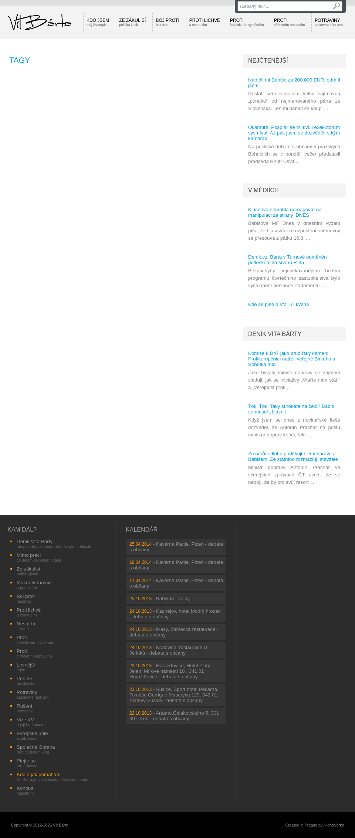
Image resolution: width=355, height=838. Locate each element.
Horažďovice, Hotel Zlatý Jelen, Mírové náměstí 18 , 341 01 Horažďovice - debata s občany (169, 671)
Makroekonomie (34, 585)
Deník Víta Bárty (274, 334)
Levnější (26, 667)
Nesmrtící (27, 626)
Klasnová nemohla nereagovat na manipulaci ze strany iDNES (285, 212)
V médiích (263, 190)
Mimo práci (39, 557)
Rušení (25, 708)
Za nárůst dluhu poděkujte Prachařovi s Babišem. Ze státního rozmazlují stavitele (293, 456)
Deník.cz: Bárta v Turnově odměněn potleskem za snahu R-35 (287, 259)
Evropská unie (32, 736)
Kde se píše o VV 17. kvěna (278, 304)
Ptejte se (27, 763)
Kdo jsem (98, 22)
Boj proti (167, 22)
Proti (247, 22)
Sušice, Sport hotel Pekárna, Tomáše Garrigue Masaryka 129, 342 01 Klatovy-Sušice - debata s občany (174, 694)
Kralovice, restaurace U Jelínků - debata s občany (168, 650)
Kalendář (142, 529)
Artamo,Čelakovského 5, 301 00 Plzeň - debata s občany (174, 715)
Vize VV (32, 722)
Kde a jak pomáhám (52, 777)
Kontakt (26, 790)
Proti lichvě (204, 22)
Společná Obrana (36, 749)
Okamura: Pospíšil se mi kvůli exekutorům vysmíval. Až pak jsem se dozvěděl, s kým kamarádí (294, 132)
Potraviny (329, 22)
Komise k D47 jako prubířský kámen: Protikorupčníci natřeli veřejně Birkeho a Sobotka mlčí (291, 358)
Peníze (26, 681)
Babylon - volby (173, 598)
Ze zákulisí (132, 22)
